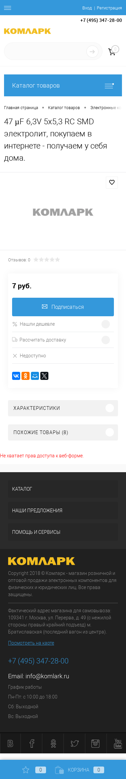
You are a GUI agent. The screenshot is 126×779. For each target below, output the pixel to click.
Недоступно (29, 355)
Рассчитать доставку (39, 340)
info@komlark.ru (47, 676)
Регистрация (109, 7)
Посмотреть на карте (31, 643)
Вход (87, 7)
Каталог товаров (63, 85)
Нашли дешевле (33, 324)
